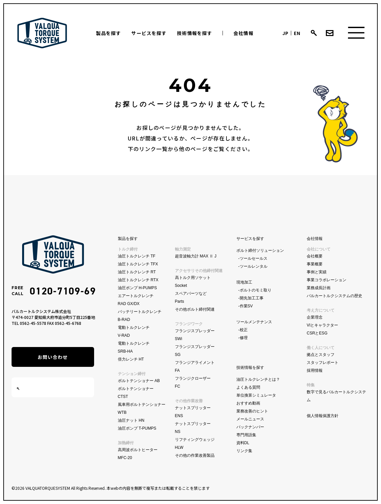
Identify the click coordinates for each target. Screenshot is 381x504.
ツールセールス (253, 258)
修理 (244, 337)
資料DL (242, 443)
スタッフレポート (322, 362)
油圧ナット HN (131, 420)
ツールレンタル (253, 266)
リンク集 (244, 450)
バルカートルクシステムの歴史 (334, 295)
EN (297, 33)
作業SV (246, 306)
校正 (244, 330)
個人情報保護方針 (322, 415)
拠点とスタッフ (320, 354)
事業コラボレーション (326, 280)
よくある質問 (248, 387)
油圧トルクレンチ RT (137, 272)
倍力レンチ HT (131, 359)
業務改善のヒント (252, 411)
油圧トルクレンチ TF (137, 256)
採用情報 (315, 370)
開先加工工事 (251, 298)
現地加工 (244, 282)
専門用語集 (246, 435)
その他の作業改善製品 (195, 455)
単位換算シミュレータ (256, 395)
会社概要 (315, 256)
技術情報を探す (194, 33)
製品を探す (108, 33)
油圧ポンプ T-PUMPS (137, 428)
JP (285, 33)
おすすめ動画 (248, 403)
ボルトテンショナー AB (139, 380)
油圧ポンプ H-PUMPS (137, 288)
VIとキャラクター (322, 325)
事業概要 (315, 264)
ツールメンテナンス (254, 322)
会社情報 (243, 33)
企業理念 (315, 317)
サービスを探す (148, 33)
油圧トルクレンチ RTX (138, 280)
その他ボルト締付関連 (195, 309)
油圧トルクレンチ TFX (138, 264)
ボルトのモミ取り (255, 290)
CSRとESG (317, 333)
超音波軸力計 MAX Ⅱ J (196, 256)
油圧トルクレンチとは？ (258, 379)
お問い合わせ (53, 357)
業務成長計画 (318, 288)
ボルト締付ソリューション (260, 250)
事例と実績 (317, 272)
